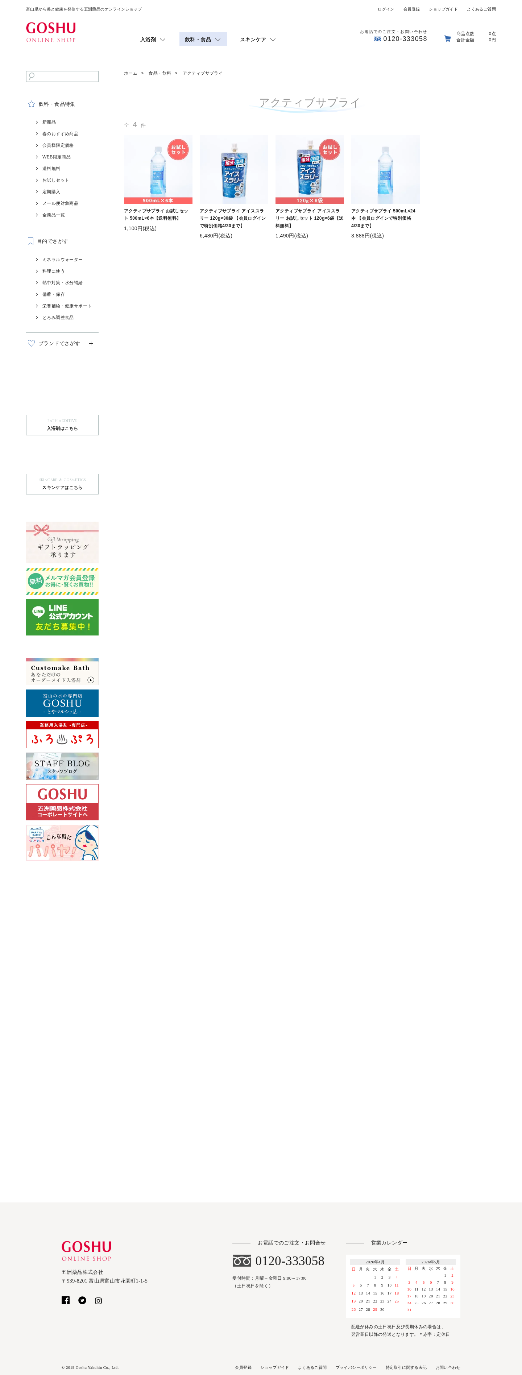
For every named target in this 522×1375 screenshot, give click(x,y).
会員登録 (411, 9)
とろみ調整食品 (58, 317)
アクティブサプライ (203, 73)
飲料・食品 (198, 39)
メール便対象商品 (60, 203)
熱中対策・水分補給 (62, 282)
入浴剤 (148, 39)
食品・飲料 (160, 73)
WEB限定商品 (56, 157)
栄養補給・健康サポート (67, 305)
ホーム (130, 73)
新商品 (49, 122)
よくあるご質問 (481, 9)
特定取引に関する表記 (406, 1367)
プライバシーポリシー (356, 1367)
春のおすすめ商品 (60, 133)
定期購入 (51, 191)
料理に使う (53, 271)
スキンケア (253, 39)
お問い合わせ (448, 1367)
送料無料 (51, 168)
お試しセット (55, 180)
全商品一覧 (53, 215)
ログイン (386, 9)
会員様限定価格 (58, 145)
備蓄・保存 (53, 294)
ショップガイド (443, 9)
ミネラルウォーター (62, 259)
